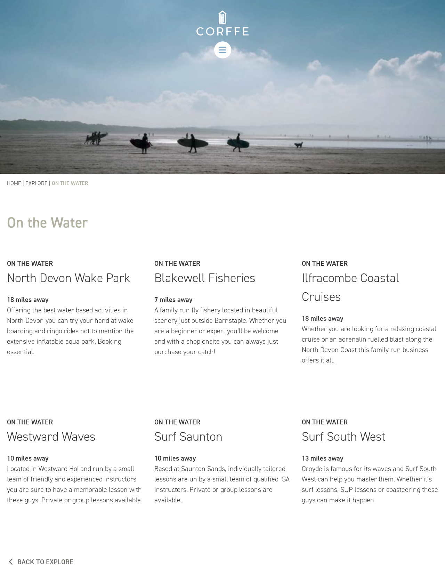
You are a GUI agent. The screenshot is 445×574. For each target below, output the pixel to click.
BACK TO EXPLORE (40, 561)
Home (14, 183)
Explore (36, 183)
